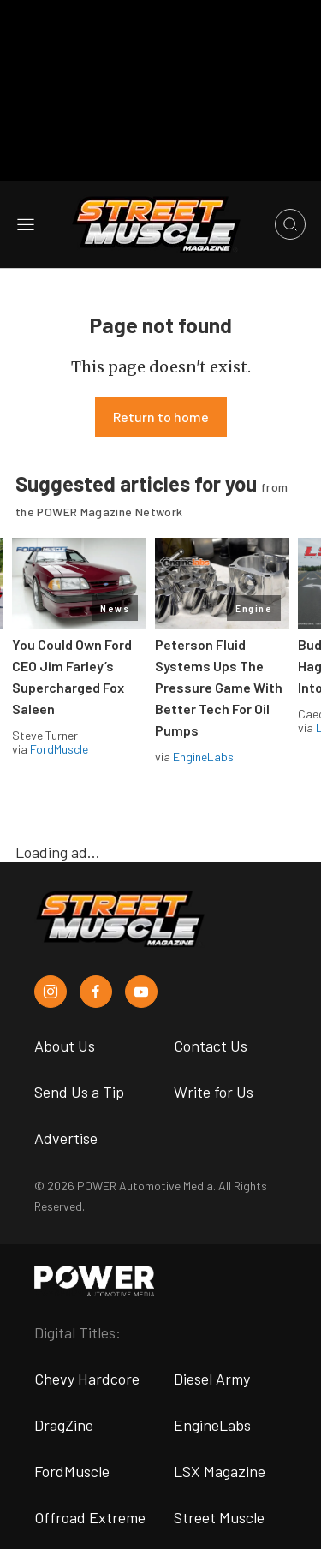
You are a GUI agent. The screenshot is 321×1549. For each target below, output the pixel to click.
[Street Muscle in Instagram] (50, 991)
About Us (64, 1045)
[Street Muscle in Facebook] (96, 991)
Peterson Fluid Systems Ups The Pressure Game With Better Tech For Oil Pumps (218, 687)
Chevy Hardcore (87, 1378)
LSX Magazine (219, 1471)
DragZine (63, 1424)
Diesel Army (212, 1378)
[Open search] (290, 224)
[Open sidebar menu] (25, 224)
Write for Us (213, 1091)
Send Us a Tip (79, 1091)
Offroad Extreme (90, 1517)
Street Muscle (219, 1517)
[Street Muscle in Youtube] (141, 991)
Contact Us (210, 1045)
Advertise (66, 1138)
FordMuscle (59, 749)
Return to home (161, 416)
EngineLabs (203, 756)
